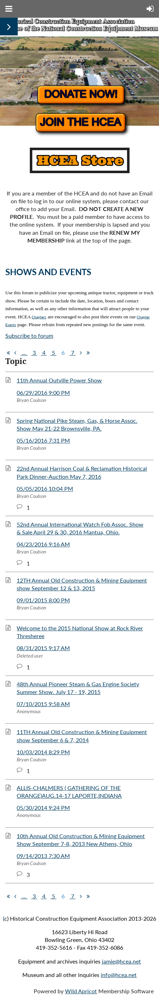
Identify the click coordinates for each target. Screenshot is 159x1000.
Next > (81, 352)
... (24, 352)
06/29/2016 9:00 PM (43, 392)
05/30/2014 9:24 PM (43, 807)
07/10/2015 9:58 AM (43, 703)
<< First (8, 352)
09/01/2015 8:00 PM (43, 600)
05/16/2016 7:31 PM (43, 440)
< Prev (15, 352)
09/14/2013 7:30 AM (43, 855)
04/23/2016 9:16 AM (43, 544)
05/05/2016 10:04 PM (45, 488)
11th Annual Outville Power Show (59, 380)
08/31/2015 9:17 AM (43, 647)
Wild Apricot (81, 991)
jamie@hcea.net (121, 961)
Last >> (88, 352)
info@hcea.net (119, 974)
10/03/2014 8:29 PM (43, 752)
